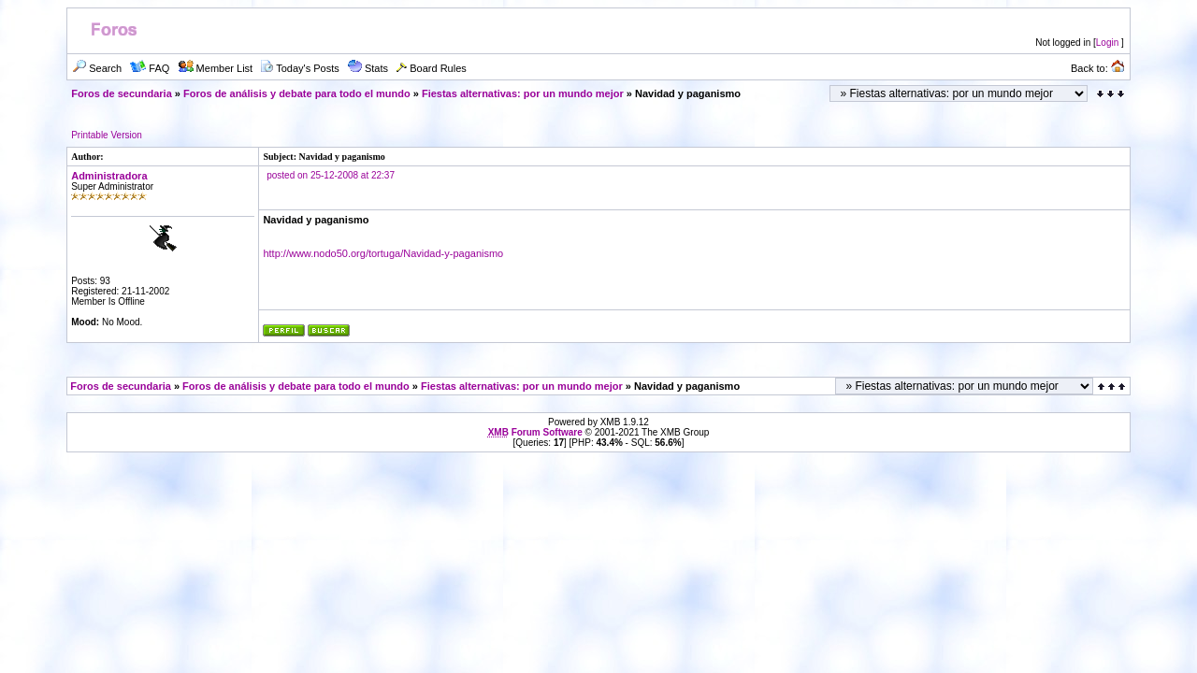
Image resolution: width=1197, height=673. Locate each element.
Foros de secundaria (121, 93)
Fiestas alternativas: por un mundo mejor (523, 93)
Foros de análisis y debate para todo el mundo (297, 93)
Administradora (109, 175)
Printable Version (106, 135)
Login (1107, 42)
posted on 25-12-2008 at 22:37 (331, 175)
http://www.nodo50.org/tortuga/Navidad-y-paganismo (383, 253)
